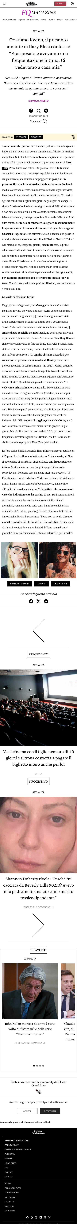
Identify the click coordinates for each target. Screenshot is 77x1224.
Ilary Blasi (61, 584)
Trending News (9, 20)
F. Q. (40, 774)
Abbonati (60, 4)
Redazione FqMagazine (31, 1043)
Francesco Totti (19, 584)
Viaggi (60, 20)
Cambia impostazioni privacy (18, 1150)
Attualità (38, 31)
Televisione (32, 20)
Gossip (41, 584)
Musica (52, 20)
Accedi (27, 1111)
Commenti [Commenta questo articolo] (38, 121)
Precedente (39, 654)
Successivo (38, 781)
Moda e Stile (71, 20)
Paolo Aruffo (40, 101)
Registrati (50, 1111)
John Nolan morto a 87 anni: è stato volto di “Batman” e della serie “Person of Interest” (30, 1029)
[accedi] (72, 3)
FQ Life (21, 20)
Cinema (43, 20)
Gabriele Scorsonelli (40, 907)
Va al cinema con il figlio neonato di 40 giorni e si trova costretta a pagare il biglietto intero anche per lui (38, 758)
